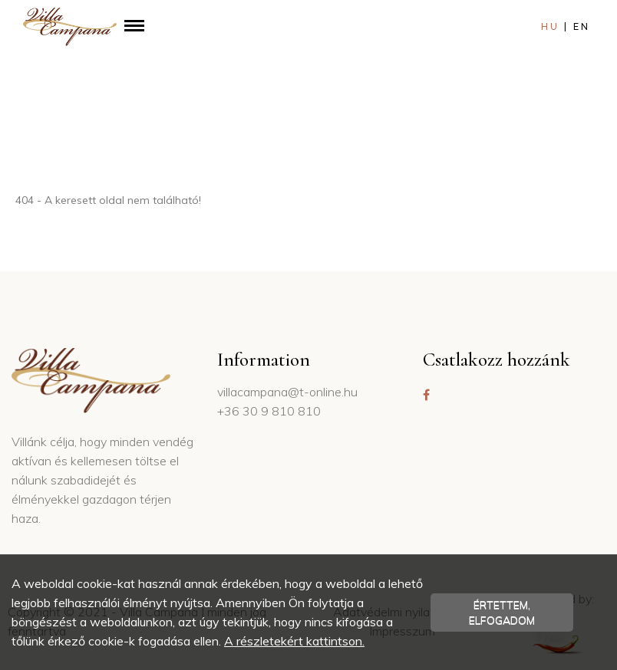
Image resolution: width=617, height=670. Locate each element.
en (581, 26)
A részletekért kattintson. (294, 641)
